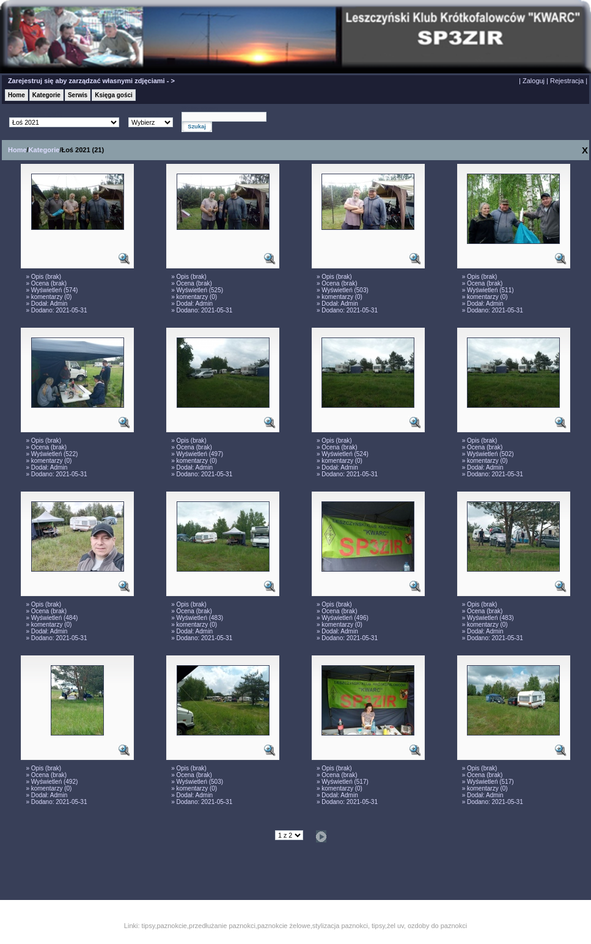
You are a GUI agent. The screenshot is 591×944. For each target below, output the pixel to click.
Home (16, 95)
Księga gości (114, 95)
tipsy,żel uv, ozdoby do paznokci (419, 925)
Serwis (77, 95)
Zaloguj (534, 80)
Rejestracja (567, 80)
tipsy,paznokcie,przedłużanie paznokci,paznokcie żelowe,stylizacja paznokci (255, 925)
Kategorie (46, 95)
